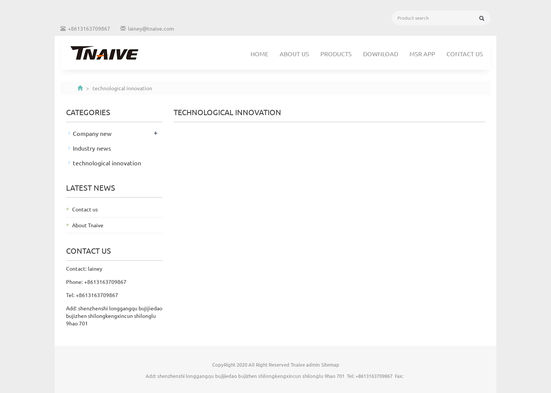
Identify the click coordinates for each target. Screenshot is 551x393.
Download (380, 53)
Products (336, 53)
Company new (92, 133)
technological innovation (107, 162)
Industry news (92, 148)
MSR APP (422, 53)
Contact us (464, 53)
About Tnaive (87, 225)
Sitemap (330, 364)
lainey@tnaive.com (151, 28)
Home (259, 53)
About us (294, 53)
